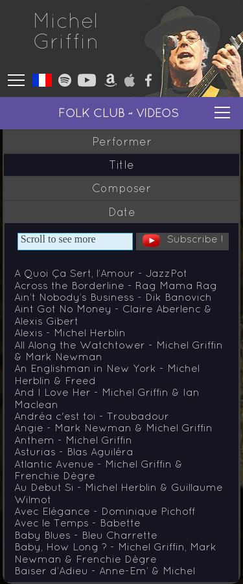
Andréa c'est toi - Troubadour (91, 416)
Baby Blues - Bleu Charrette (85, 535)
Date (121, 212)
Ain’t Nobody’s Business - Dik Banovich (113, 297)
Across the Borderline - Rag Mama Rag (115, 285)
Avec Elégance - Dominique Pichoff (104, 511)
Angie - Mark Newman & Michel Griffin (113, 427)
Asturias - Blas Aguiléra (73, 451)
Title (121, 164)
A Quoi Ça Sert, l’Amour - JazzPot (100, 273)
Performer (122, 141)
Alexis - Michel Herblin (70, 332)
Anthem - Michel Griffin (73, 440)
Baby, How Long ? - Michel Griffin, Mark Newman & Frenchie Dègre (115, 552)
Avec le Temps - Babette (77, 522)
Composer (121, 188)
